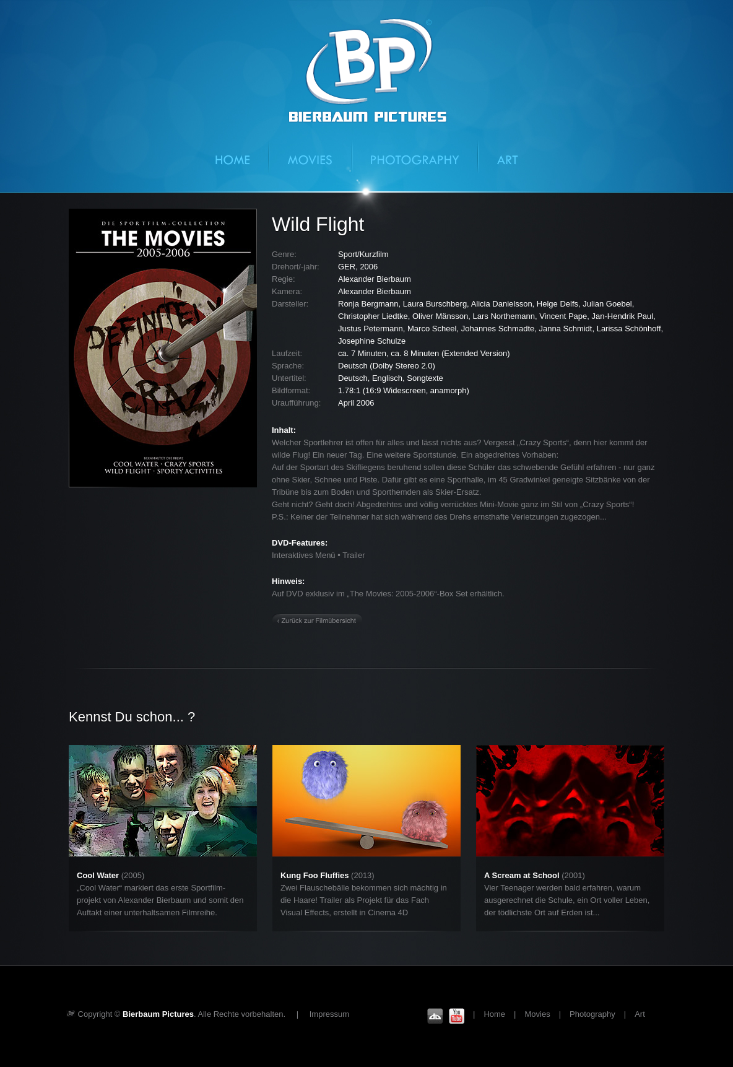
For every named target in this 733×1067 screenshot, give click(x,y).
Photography (416, 156)
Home (242, 156)
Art (498, 156)
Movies (311, 156)
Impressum (329, 1014)
